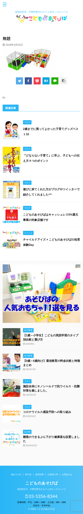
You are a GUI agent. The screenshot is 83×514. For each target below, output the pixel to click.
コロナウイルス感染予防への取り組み (47, 411)
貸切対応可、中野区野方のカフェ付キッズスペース (41, 489)
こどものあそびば (41, 483)
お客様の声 (52, 474)
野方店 (28, 474)
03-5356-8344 (41, 496)
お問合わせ (67, 474)
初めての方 (16, 474)
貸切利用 (39, 474)
